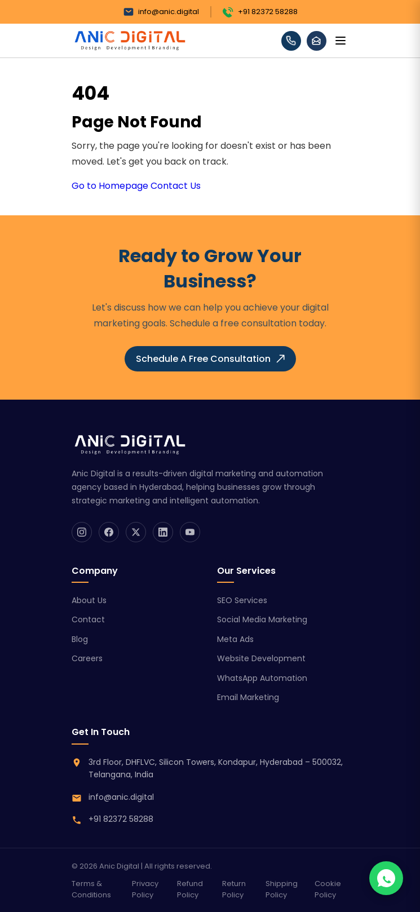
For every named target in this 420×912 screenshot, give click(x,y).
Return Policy (234, 889)
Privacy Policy (145, 889)
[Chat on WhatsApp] (386, 878)
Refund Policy (190, 889)
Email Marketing (248, 697)
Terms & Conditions (91, 889)
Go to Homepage (110, 185)
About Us (89, 600)
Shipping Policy (282, 889)
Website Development (261, 658)
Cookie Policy (328, 889)
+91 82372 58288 (260, 11)
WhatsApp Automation (262, 678)
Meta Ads (235, 639)
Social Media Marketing (262, 619)
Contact (88, 619)
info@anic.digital (161, 11)
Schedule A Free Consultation (210, 358)
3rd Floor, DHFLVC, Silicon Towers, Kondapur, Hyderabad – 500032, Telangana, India (216, 768)
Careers (87, 658)
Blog (80, 639)
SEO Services (242, 600)
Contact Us (176, 185)
